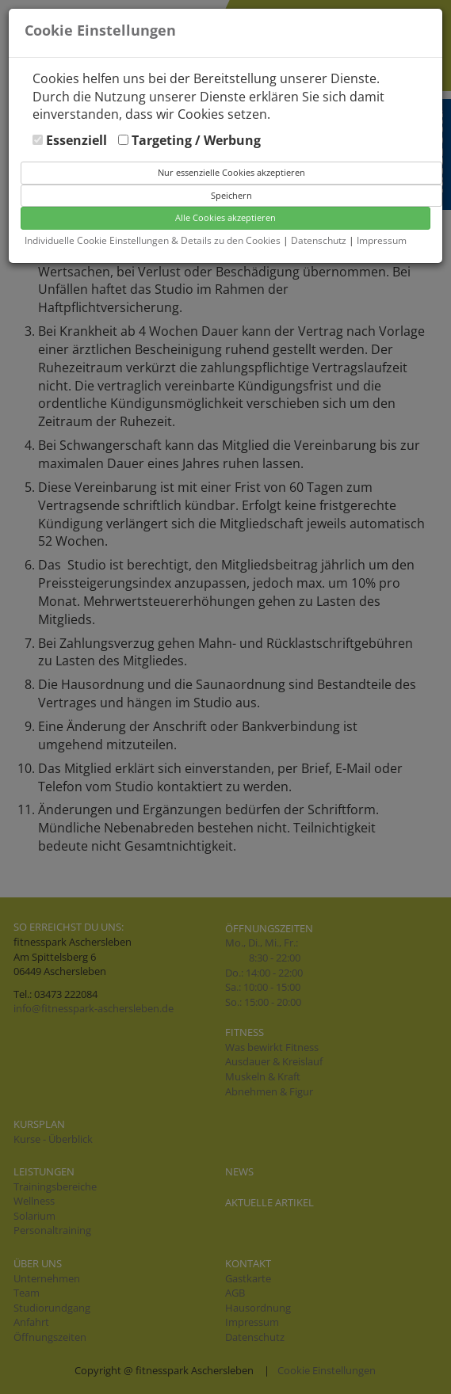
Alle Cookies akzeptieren (225, 217)
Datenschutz (320, 240)
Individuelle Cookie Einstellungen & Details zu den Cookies (153, 240)
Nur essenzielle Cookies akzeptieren (231, 172)
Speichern (231, 195)
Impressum (382, 240)
